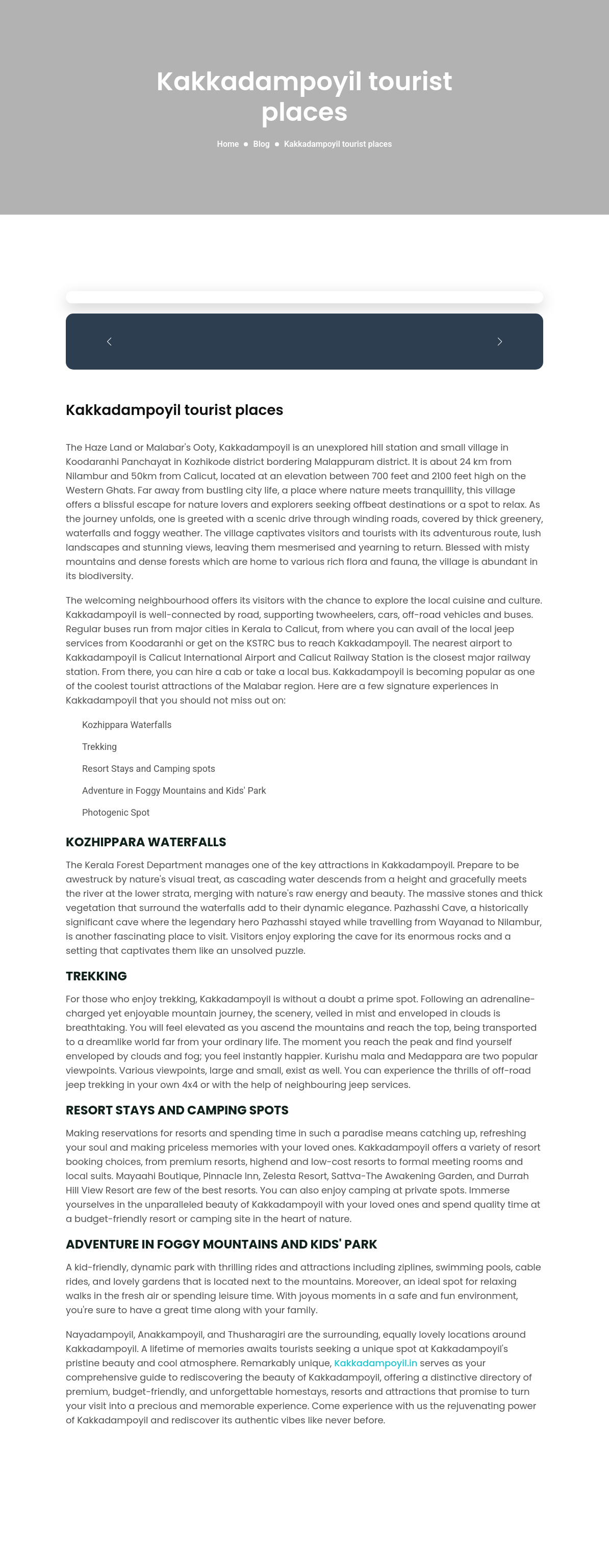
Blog (261, 144)
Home (228, 144)
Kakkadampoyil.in (375, 1363)
